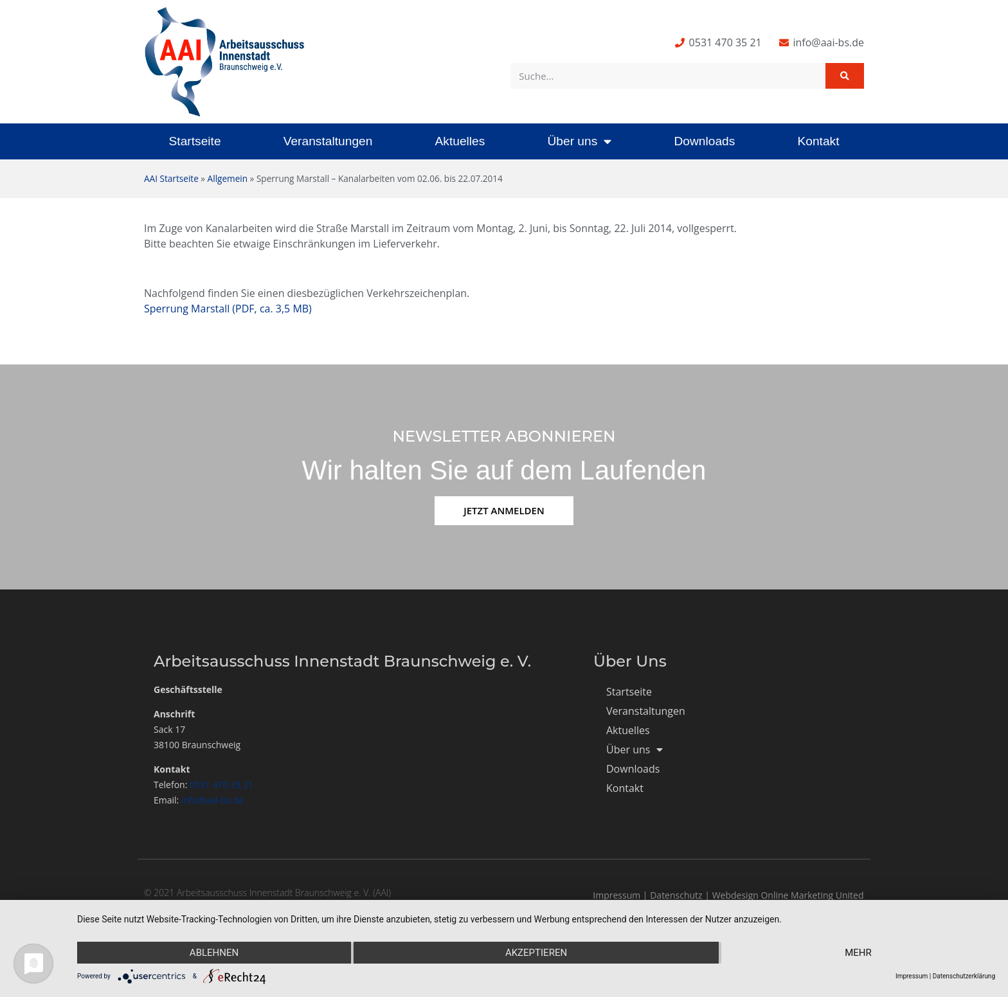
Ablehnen (214, 952)
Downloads (704, 141)
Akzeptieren (536, 952)
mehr (858, 952)
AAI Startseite (171, 178)
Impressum (616, 895)
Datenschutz (676, 895)
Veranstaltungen (328, 141)
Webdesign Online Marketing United (788, 895)
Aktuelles (460, 141)
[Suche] (844, 76)
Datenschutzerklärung (964, 976)
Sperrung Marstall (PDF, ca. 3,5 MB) (228, 308)
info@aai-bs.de (212, 800)
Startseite (195, 141)
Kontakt (818, 141)
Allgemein (228, 178)
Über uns (579, 141)
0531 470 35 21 (221, 784)
